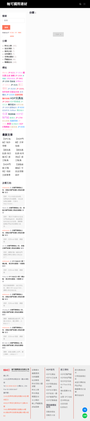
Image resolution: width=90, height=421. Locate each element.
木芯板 (12, 32)
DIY (16, 32)
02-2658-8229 (11, 386)
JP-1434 (18, 76)
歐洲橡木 (15, 124)
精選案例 (8, 62)
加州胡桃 (6, 98)
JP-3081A (6, 85)
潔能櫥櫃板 (10, 78)
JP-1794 (19, 118)
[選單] (84, 4)
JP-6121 (11, 73)
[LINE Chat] (85, 416)
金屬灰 (12, 118)
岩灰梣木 (6, 110)
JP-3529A (12, 89)
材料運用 (8, 54)
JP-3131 (14, 85)
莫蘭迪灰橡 (14, 92)
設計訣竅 (8, 51)
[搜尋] (80, 4)
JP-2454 (5, 102)
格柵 (19, 32)
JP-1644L (20, 89)
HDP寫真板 (16, 98)
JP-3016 (19, 73)
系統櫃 (12, 36)
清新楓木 (20, 110)
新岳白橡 (6, 121)
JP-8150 (20, 107)
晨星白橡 (13, 127)
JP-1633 (5, 107)
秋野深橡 (19, 105)
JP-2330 (5, 81)
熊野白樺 (6, 92)
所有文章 (8, 46)
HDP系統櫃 (15, 101)
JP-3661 (19, 78)
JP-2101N (10, 95)
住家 (5, 113)
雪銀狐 (12, 81)
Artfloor (13, 110)
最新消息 (8, 49)
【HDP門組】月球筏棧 (19, 142)
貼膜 (8, 75)
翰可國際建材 (17, 4)
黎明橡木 (19, 81)
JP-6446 (21, 127)
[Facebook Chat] (85, 410)
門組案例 (8, 59)
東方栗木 (12, 105)
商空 (9, 124)
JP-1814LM (7, 130)
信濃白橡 (11, 114)
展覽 (13, 76)
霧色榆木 (13, 107)
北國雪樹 (14, 121)
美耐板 (5, 73)
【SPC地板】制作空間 (6, 142)
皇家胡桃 (19, 95)
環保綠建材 (9, 57)
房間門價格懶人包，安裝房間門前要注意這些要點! (13, 190)
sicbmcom (5, 188)
